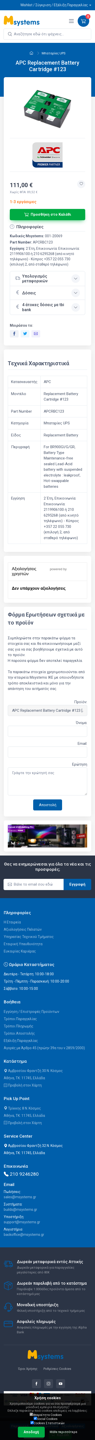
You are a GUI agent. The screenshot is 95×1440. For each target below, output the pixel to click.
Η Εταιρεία (12, 922)
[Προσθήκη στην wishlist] (81, 184)
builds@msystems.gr (20, 1210)
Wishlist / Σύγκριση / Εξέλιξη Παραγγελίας (54, 5)
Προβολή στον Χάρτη (23, 1085)
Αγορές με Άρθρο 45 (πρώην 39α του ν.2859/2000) (44, 1048)
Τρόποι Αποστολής (19, 1033)
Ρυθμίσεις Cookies (57, 1369)
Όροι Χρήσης (27, 1369)
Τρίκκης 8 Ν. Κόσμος (22, 1108)
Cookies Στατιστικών (47, 1423)
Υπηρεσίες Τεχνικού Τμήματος (29, 937)
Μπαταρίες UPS (54, 53)
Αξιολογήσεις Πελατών (23, 929)
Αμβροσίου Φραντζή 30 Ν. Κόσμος (33, 1071)
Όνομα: (81, 723)
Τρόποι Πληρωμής (18, 1026)
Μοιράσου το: (21, 325)
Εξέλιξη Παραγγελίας (21, 1041)
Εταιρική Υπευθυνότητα (23, 944)
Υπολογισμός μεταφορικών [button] (31, 278)
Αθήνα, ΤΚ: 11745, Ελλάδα (24, 1078)
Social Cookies (46, 1419)
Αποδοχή (31, 1432)
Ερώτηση (79, 764)
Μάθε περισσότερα (63, 1432)
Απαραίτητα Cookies (46, 1415)
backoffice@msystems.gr (24, 1235)
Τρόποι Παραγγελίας (20, 1019)
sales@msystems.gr (20, 1197)
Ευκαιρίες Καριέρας (20, 951)
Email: (82, 743)
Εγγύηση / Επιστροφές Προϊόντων (31, 1012)
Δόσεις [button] (25, 292)
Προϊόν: (80, 702)
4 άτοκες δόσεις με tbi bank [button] (39, 307)
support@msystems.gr (22, 1222)
